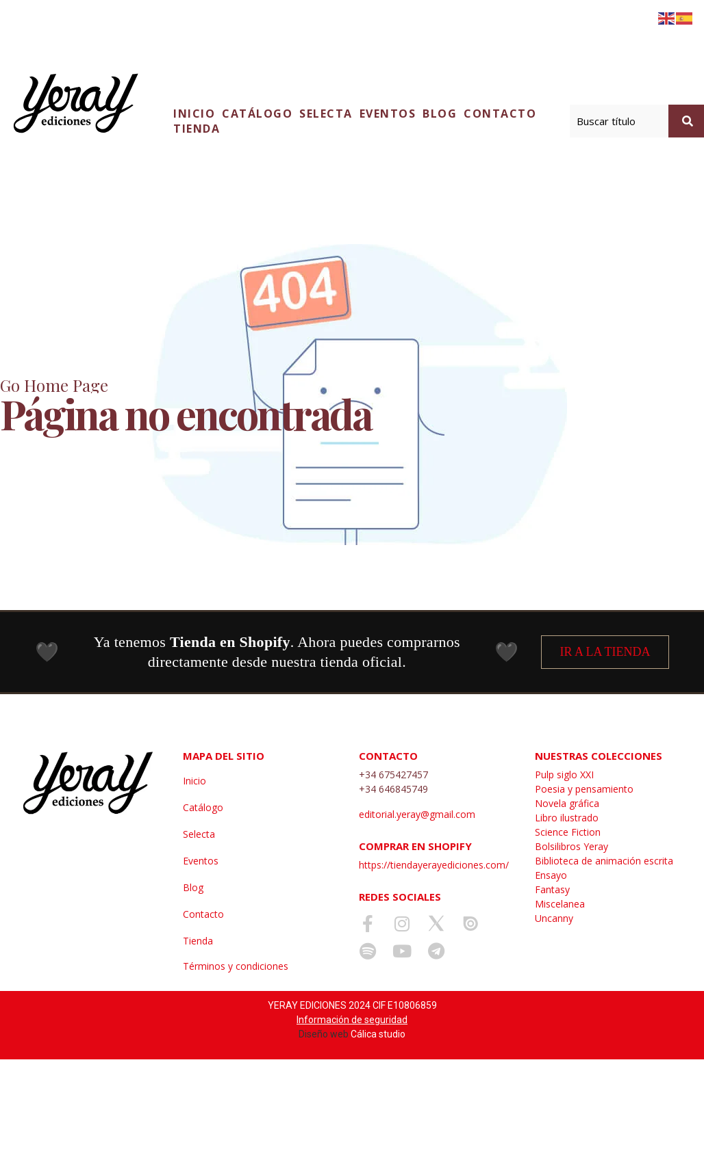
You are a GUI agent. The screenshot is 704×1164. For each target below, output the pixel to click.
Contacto (500, 113)
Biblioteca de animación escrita (604, 860)
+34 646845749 (393, 788)
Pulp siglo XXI (564, 774)
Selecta (326, 113)
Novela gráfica (567, 803)
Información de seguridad (352, 1019)
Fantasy (552, 889)
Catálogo (257, 113)
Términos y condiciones (235, 966)
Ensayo (551, 875)
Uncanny (554, 918)
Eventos (388, 113)
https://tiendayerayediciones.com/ (434, 864)
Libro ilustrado (567, 817)
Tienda (196, 128)
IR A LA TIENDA (605, 652)
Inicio (194, 113)
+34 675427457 (393, 774)
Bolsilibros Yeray (571, 846)
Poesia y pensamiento (584, 788)
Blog (440, 113)
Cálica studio (378, 1034)
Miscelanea (560, 903)
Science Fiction (568, 831)
